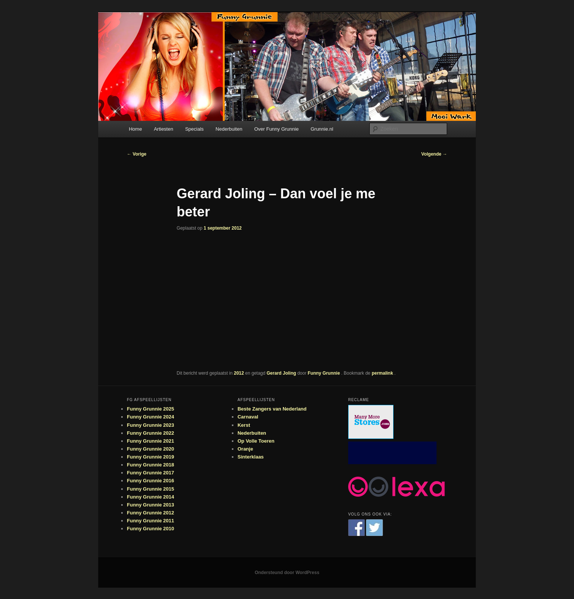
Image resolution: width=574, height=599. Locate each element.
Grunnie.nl (321, 129)
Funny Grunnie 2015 (150, 489)
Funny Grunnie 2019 (150, 457)
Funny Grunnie (324, 373)
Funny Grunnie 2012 (150, 513)
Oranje (245, 449)
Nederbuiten (229, 129)
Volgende (434, 154)
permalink (383, 373)
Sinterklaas (251, 457)
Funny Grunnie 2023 (150, 425)
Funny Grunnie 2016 (150, 480)
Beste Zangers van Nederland (272, 409)
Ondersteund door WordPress (287, 572)
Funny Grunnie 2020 (150, 449)
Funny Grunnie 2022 (150, 433)
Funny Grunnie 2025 (150, 409)
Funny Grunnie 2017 (150, 472)
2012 (239, 373)
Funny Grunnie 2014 (150, 497)
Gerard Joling (281, 373)
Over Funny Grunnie (276, 129)
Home (135, 129)
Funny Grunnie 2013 (150, 505)
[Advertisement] (392, 453)
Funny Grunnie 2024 (150, 417)
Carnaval (248, 417)
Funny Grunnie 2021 (150, 441)
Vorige (137, 154)
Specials (194, 129)
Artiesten (163, 129)
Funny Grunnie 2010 (150, 528)
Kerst (244, 425)
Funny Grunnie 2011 (150, 520)
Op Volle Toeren (256, 441)
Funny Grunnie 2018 (150, 465)
